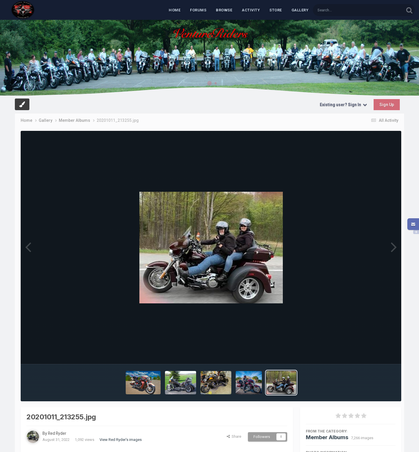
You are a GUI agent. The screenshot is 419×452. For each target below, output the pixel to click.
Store (275, 10)
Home (174, 10)
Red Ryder (57, 433)
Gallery (300, 10)
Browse (224, 10)
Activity (251, 10)
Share (234, 436)
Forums (198, 10)
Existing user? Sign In (343, 104)
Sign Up (386, 104)
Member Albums (327, 437)
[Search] (343, 10)
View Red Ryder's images (121, 439)
